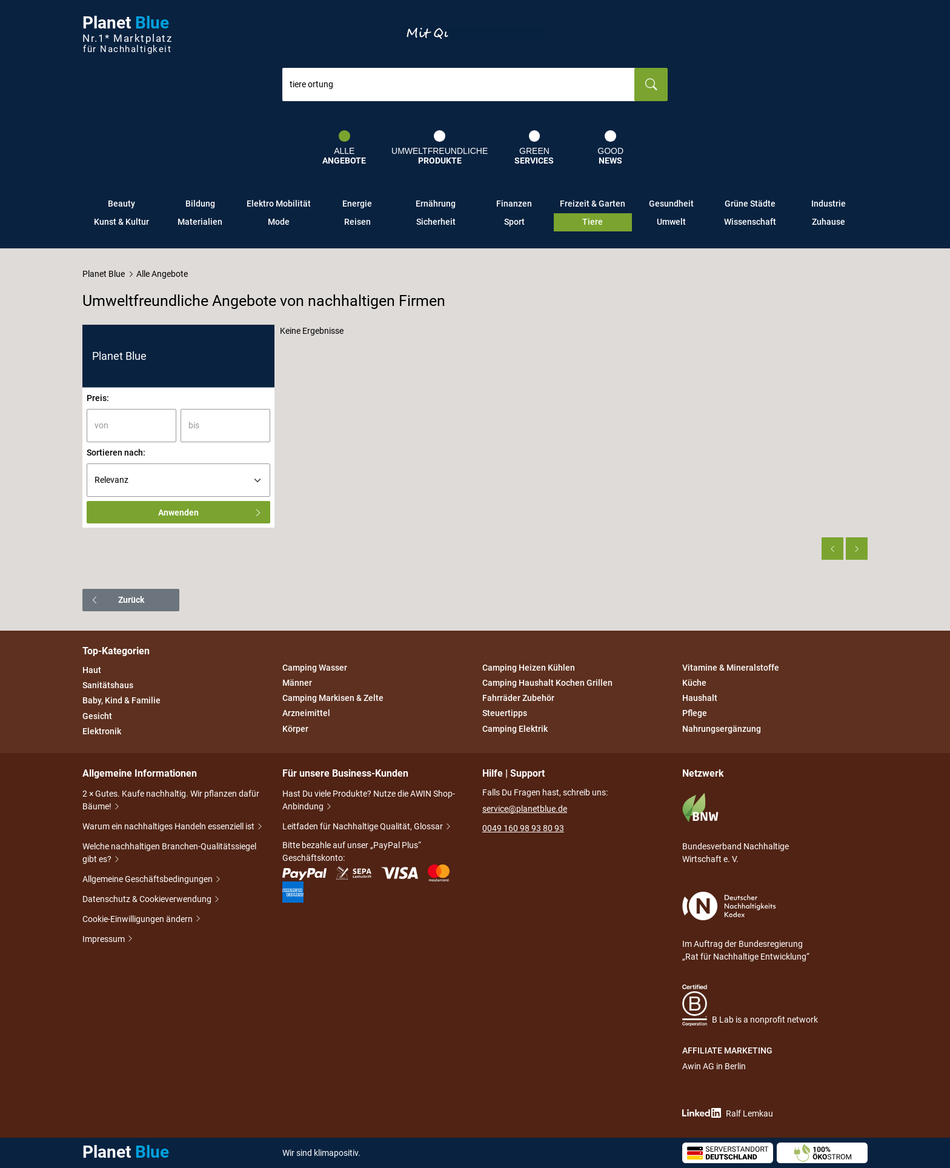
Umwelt (671, 222)
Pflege (694, 713)
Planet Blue (103, 274)
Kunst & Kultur (121, 222)
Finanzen (514, 203)
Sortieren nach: (116, 452)
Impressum (104, 939)
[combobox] (458, 84)
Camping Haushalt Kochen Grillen (547, 683)
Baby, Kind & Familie (121, 701)
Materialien (200, 222)
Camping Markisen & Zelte (333, 698)
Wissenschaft (750, 222)
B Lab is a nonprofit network (750, 1005)
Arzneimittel (306, 713)
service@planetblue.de (524, 809)
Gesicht (97, 716)
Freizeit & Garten (592, 203)
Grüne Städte (750, 203)
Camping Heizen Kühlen (528, 667)
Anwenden (210, 512)
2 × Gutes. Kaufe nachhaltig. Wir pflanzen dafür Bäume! (170, 801)
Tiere (592, 222)
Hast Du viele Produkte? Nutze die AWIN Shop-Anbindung (368, 801)
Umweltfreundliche (439, 147)
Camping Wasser (314, 667)
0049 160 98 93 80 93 (523, 828)
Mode (279, 222)
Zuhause (828, 222)
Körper (295, 729)
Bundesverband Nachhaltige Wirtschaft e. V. (735, 828)
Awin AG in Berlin (714, 1066)
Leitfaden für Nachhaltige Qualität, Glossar (363, 827)
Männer (297, 683)
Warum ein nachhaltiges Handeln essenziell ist (169, 827)
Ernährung (436, 203)
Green (534, 147)
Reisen (357, 222)
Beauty (121, 203)
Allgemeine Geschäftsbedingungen (148, 880)
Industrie (828, 203)
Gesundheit (671, 203)
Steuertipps (504, 713)
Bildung (200, 203)
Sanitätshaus (107, 685)
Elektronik (101, 731)
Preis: (98, 398)
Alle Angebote (162, 274)
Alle (344, 147)
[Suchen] (651, 84)
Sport (514, 222)
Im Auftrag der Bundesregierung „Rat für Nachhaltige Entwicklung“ (745, 926)
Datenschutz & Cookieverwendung (147, 900)
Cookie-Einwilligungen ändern (138, 919)
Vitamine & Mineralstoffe (730, 667)
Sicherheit (436, 222)
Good (610, 147)
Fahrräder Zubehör (518, 698)
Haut (91, 670)
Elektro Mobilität (279, 203)
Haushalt (699, 698)
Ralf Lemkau (727, 1113)
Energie (357, 203)
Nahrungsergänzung (721, 729)
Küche (694, 683)
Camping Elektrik (515, 729)
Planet (127, 34)
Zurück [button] (117, 600)
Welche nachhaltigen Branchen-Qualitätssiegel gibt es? (169, 853)
